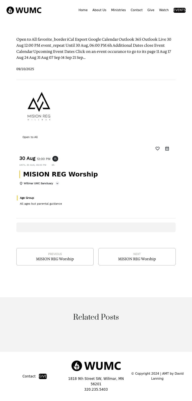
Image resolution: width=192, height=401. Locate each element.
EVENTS (179, 10)
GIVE (43, 376)
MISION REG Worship (55, 258)
